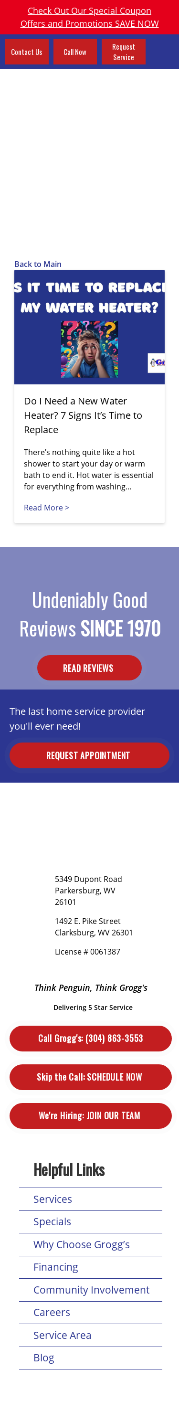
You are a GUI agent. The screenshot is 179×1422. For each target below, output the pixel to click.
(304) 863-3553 (90, 1038)
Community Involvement (91, 1289)
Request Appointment (89, 755)
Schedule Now (90, 1077)
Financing (55, 1266)
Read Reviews (89, 667)
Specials (52, 1221)
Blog (43, 1357)
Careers (51, 1312)
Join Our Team (90, 1115)
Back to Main (38, 264)
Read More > (46, 507)
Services (52, 1199)
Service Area (62, 1335)
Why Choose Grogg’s (81, 1244)
